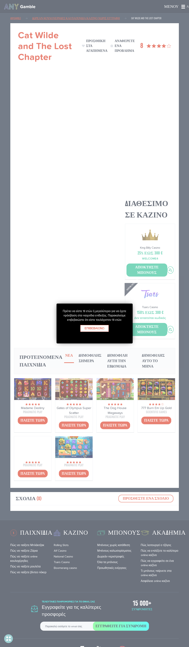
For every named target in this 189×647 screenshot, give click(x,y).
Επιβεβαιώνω (94, 328)
